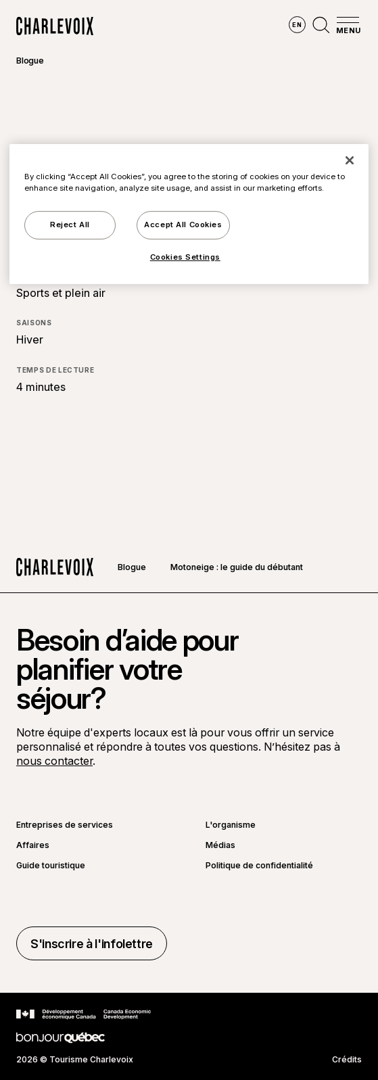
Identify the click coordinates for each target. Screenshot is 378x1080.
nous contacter (54, 761)
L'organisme (231, 825)
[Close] (349, 160)
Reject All (70, 224)
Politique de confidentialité (259, 866)
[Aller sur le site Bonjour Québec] (60, 1037)
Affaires (32, 845)
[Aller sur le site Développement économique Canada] (83, 1014)
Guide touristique (50, 866)
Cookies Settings (185, 257)
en (297, 24)
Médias (220, 845)
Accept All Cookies (183, 224)
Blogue (30, 60)
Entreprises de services (64, 825)
